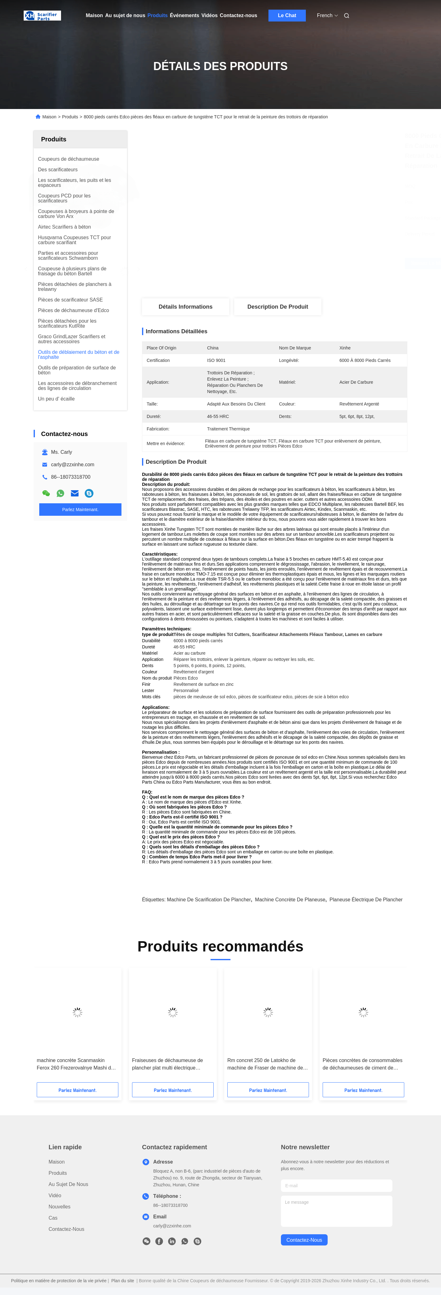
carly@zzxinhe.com (72, 464)
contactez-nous (304, 1240)
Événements (184, 15)
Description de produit (277, 307)
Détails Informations (185, 307)
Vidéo (55, 1195)
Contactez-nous (238, 15)
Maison (94, 15)
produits (58, 1173)
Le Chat (287, 15)
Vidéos (210, 15)
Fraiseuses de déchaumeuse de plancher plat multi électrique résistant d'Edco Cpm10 (167, 1065)
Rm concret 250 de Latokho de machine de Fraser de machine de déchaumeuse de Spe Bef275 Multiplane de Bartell (265, 1065)
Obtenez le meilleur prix (313, 263)
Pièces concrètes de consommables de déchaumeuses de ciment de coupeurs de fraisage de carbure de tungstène (362, 1065)
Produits (158, 15)
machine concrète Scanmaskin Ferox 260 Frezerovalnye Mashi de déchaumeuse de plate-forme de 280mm (75, 1065)
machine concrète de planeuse (290, 899)
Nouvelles (59, 1206)
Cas (53, 1218)
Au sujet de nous (125, 15)
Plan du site (122, 1280)
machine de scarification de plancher (209, 899)
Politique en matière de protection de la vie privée (59, 1280)
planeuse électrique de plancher (366, 899)
